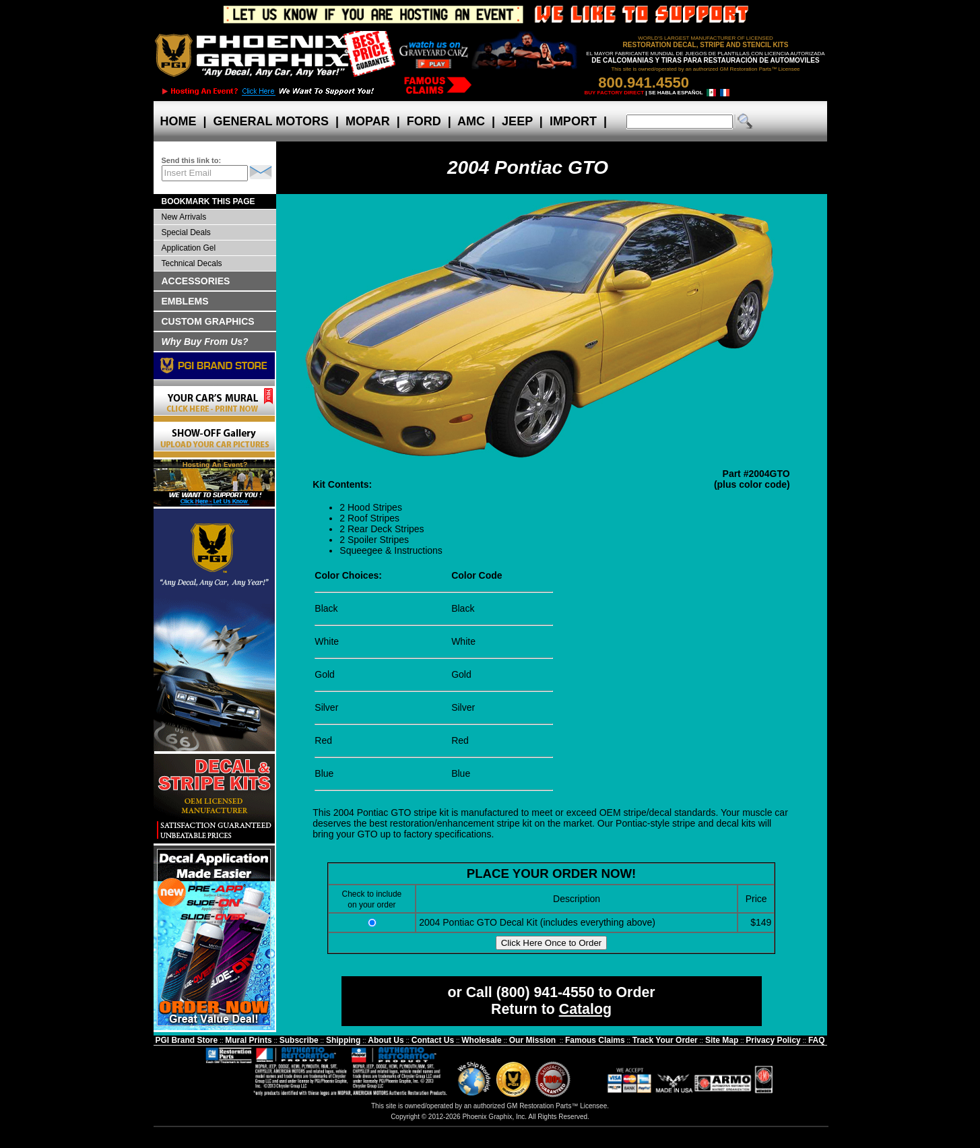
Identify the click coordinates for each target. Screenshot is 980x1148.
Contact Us (433, 1040)
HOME (178, 121)
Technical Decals (192, 263)
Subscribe (299, 1040)
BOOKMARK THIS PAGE (208, 201)
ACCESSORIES (196, 281)
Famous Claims (595, 1040)
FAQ (816, 1040)
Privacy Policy (773, 1040)
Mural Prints (248, 1040)
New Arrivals (184, 217)
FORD (424, 121)
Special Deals (186, 232)
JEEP (517, 121)
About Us (385, 1040)
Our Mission (532, 1040)
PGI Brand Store (186, 1040)
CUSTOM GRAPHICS (208, 321)
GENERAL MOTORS (271, 121)
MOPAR (368, 121)
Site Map (721, 1040)
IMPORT (573, 121)
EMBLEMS (185, 301)
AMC (471, 121)
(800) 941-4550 (545, 992)
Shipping (343, 1040)
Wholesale (481, 1040)
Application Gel (189, 248)
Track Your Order (665, 1040)
